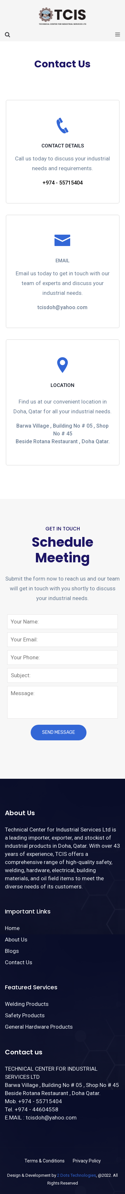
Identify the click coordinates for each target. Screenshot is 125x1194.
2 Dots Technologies (76, 1175)
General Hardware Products (39, 1026)
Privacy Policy (87, 1160)
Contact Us (18, 962)
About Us (16, 939)
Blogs (12, 951)
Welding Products (27, 1004)
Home (12, 928)
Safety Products (25, 1015)
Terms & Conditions (44, 1160)
